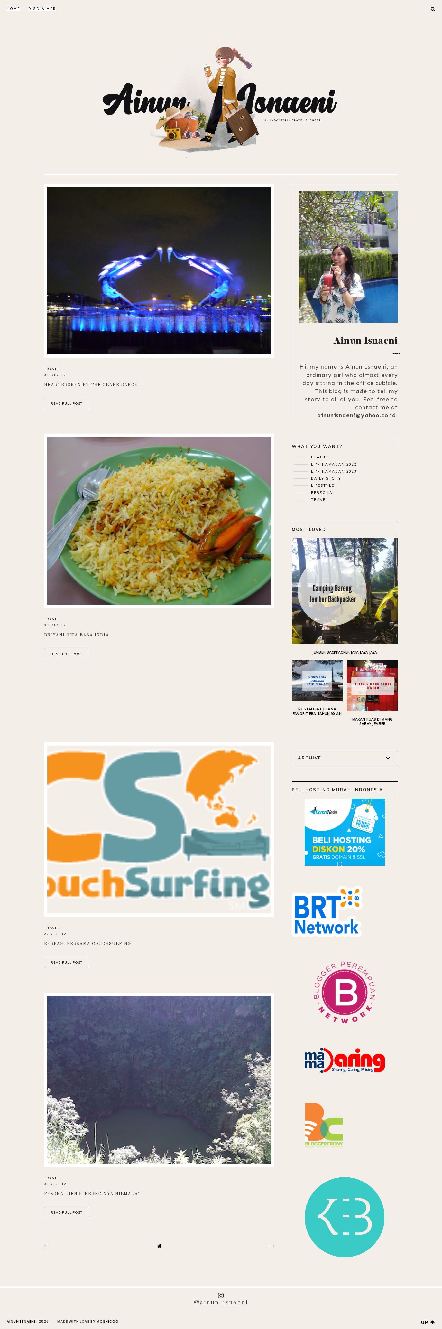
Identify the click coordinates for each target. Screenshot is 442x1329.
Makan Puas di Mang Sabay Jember (372, 721)
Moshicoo (108, 1321)
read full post (66, 403)
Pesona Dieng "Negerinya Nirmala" (92, 1194)
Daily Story (325, 478)
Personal (322, 492)
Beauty (319, 457)
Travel (52, 369)
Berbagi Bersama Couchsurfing (87, 944)
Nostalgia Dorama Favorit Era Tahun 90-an (317, 711)
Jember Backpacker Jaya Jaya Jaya (344, 652)
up (428, 1322)
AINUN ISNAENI (21, 1321)
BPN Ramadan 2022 (333, 464)
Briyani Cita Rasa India (76, 635)
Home (13, 8)
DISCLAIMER (42, 8)
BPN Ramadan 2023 (333, 471)
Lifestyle (321, 485)
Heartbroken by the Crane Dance (91, 385)
